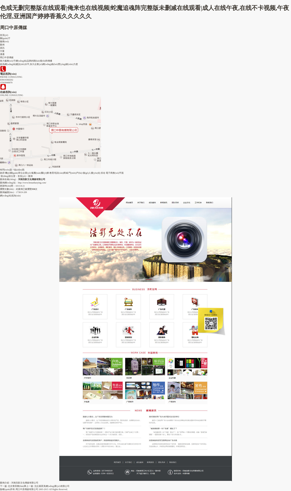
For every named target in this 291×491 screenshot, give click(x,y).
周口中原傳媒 (13, 27)
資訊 (2, 48)
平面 (121, 173)
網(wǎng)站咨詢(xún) (10, 195)
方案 (2, 51)
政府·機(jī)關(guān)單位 (11, 173)
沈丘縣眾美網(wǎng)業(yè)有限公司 (51, 486)
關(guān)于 (5, 38)
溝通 (2, 54)
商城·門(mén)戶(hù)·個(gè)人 (77, 173)
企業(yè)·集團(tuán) (32, 173)
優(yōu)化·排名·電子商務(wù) (105, 173)
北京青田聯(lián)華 (17, 486)
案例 (2, 44)
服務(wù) (4, 41)
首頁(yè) (4, 35)
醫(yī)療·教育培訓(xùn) (52, 173)
